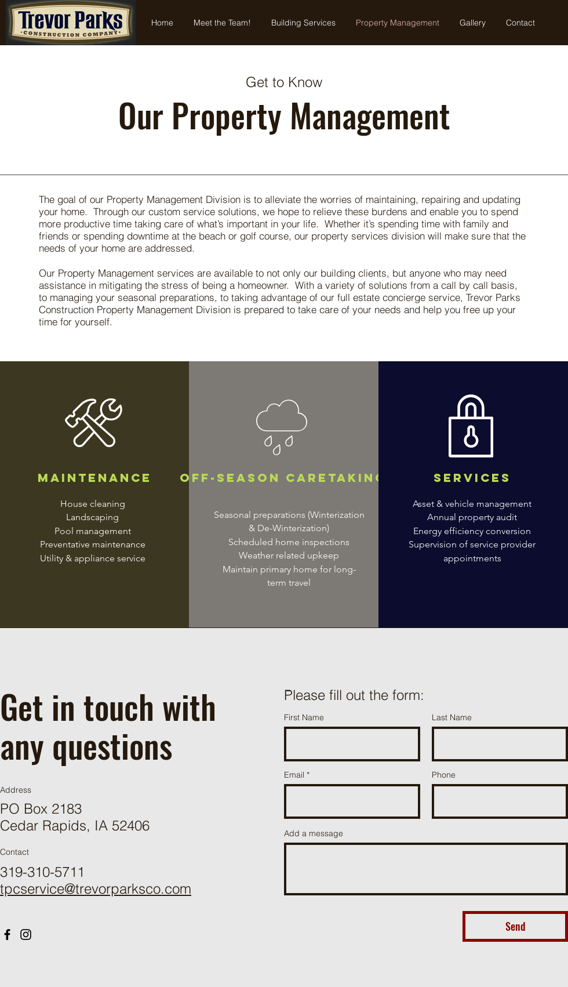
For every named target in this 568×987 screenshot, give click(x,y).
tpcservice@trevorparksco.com (95, 888)
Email (294, 775)
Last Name (452, 717)
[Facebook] (7, 934)
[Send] (515, 926)
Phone (444, 775)
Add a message (313, 833)
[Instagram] (26, 934)
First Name (304, 717)
